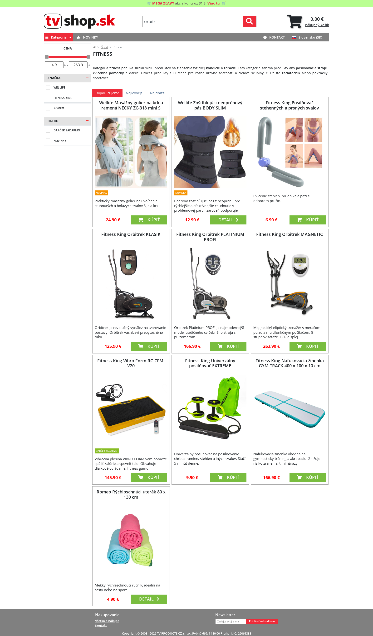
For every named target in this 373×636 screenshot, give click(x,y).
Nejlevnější (134, 93)
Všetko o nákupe (107, 621)
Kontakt (274, 37)
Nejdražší (157, 93)
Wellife (59, 87)
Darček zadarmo (67, 130)
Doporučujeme (107, 93)
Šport (104, 47)
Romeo (59, 108)
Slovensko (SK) (307, 37)
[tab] (308, 21)
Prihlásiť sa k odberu (262, 621)
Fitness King (63, 98)
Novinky (87, 37)
